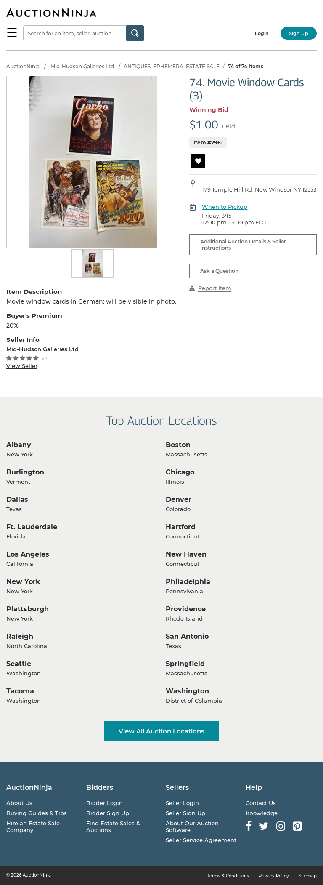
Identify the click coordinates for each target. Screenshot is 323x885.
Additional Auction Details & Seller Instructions (243, 244)
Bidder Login (104, 803)
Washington (187, 691)
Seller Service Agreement (201, 840)
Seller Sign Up (185, 813)
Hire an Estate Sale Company (33, 826)
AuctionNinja (23, 66)
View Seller (21, 366)
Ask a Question (219, 271)
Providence (186, 609)
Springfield (185, 664)
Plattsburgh (27, 609)
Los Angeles (27, 554)
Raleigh (19, 636)
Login (262, 33)
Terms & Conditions (228, 876)
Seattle (18, 664)
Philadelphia (188, 582)
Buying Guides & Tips (36, 813)
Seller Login (182, 803)
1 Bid (228, 126)
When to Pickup (224, 206)
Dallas (17, 500)
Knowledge (262, 813)
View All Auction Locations (161, 731)
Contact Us (261, 803)
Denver (178, 500)
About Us (19, 803)
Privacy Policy (274, 876)
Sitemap (308, 876)
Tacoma (20, 691)
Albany (18, 445)
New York (23, 582)
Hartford (181, 527)
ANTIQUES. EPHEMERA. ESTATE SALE (172, 66)
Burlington (25, 472)
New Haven (186, 554)
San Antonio (187, 636)
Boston (178, 445)
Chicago (180, 472)
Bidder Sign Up (107, 813)
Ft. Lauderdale (31, 527)
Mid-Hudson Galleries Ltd (82, 66)
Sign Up (298, 33)
